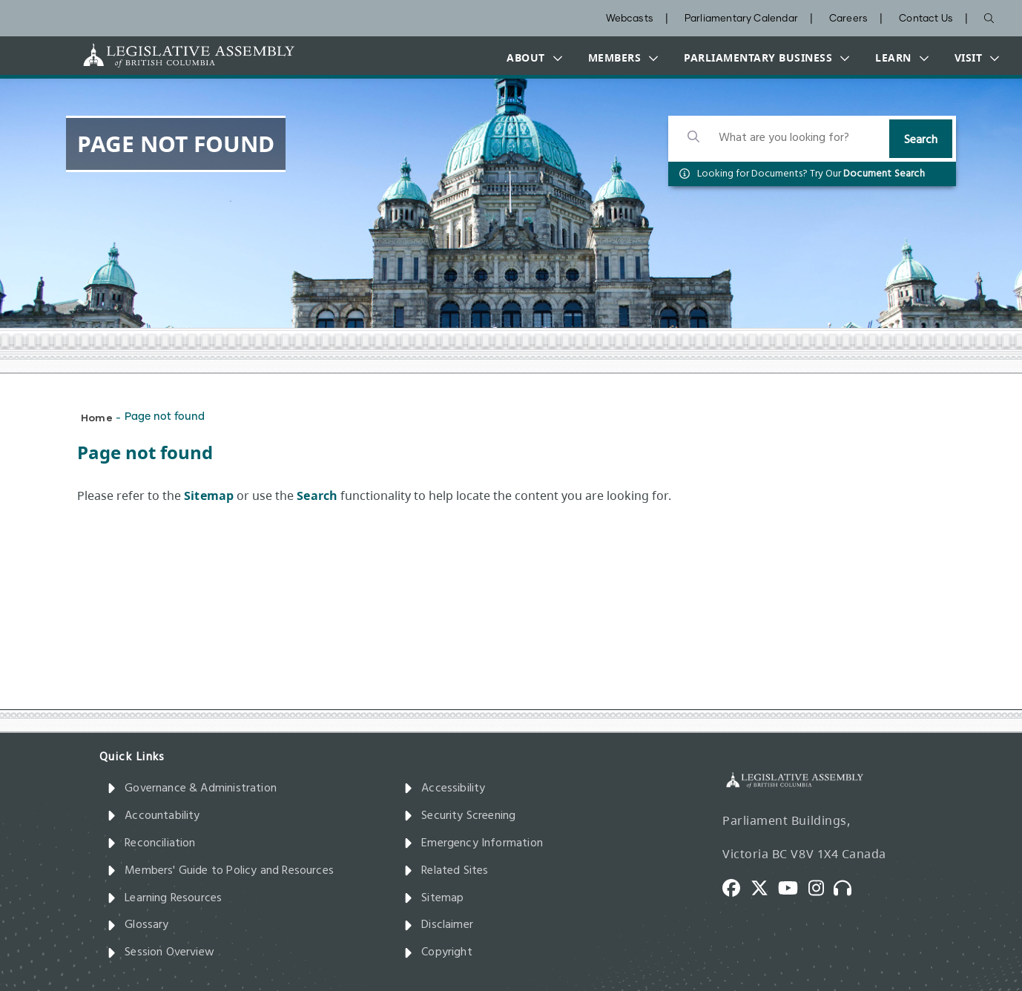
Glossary (138, 925)
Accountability (153, 816)
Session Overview (160, 952)
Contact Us (926, 19)
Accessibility (444, 788)
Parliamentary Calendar (741, 19)
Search (920, 140)
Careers (848, 19)
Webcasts (629, 19)
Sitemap (433, 898)
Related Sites (446, 870)
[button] (531, 57)
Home (97, 417)
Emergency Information (473, 843)
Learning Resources (164, 898)
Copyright (437, 952)
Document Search (884, 173)
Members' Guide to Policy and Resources (220, 870)
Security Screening (459, 816)
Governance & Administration (192, 788)
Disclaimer (438, 925)
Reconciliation (151, 843)
